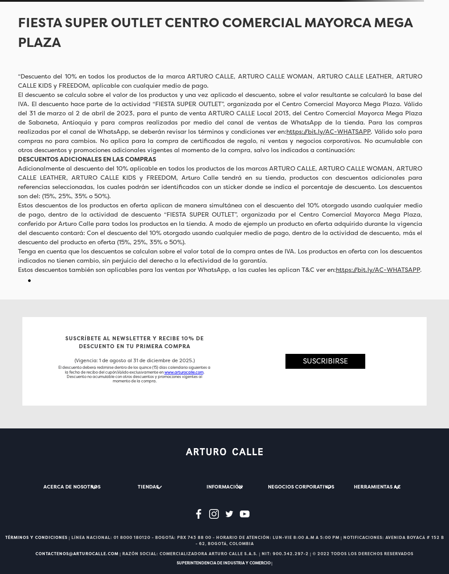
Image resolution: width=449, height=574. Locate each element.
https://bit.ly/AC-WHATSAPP (328, 131)
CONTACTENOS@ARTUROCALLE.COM (77, 553)
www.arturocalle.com (183, 372)
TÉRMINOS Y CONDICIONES (36, 537)
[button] (325, 361)
